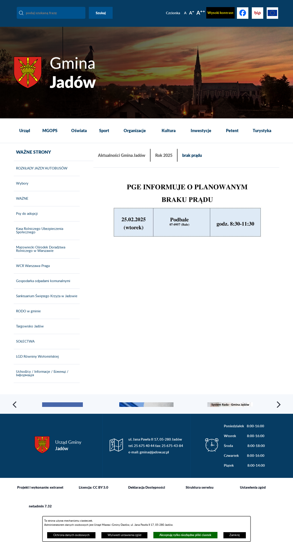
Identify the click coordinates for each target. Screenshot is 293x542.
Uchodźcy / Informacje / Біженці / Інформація (41, 380)
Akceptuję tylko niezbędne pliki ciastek (185, 535)
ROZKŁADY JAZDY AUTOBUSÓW (41, 174)
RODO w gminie (27, 317)
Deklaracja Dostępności (146, 513)
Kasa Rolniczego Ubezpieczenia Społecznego (38, 237)
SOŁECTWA (24, 348)
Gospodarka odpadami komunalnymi (42, 287)
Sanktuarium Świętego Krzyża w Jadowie (45, 302)
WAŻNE (21, 205)
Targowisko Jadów (29, 332)
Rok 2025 (163, 155)
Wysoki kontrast (220, 13)
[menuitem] (24, 130)
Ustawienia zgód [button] (253, 513)
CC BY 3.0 (100, 513)
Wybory (21, 190)
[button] (186, 211)
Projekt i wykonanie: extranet (40, 513)
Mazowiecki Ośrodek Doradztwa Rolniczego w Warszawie (39, 255)
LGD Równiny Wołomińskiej (36, 363)
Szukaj (101, 12)
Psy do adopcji (26, 220)
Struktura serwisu (200, 513)
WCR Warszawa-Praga (32, 272)
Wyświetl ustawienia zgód (124, 535)
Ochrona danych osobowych (71, 535)
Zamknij (234, 535)
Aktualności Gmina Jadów (121, 155)
